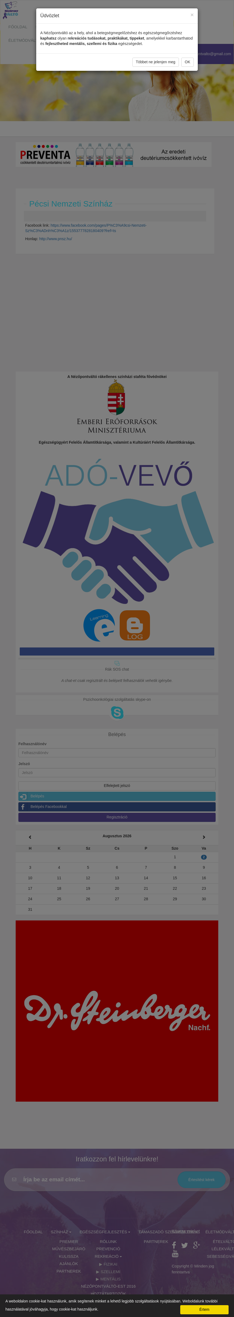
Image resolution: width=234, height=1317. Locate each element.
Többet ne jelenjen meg (155, 62)
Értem (204, 1309)
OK (187, 62)
